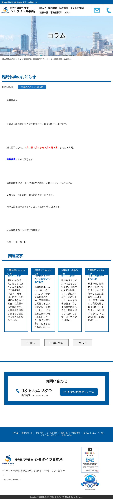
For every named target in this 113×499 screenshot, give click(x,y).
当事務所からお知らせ (32, 87)
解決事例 (63, 8)
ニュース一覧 (97, 433)
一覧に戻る (56, 342)
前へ (32, 342)
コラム (67, 12)
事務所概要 (56, 12)
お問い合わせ (67, 435)
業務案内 (52, 8)
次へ (81, 342)
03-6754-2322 (37, 390)
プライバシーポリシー (49, 435)
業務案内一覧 (27, 433)
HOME (42, 8)
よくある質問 (77, 8)
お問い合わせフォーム (81, 391)
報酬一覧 (43, 12)
